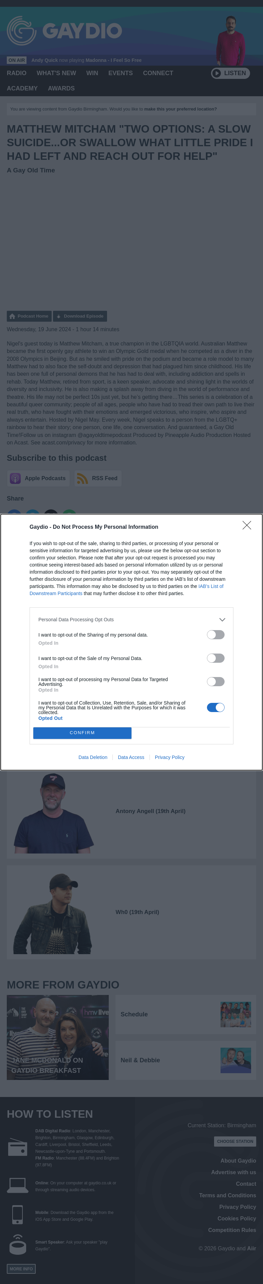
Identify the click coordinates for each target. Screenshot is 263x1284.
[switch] (216, 634)
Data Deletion (92, 757)
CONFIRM (82, 733)
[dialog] (131, 642)
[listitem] (131, 619)
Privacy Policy (170, 757)
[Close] (249, 527)
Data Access (131, 757)
